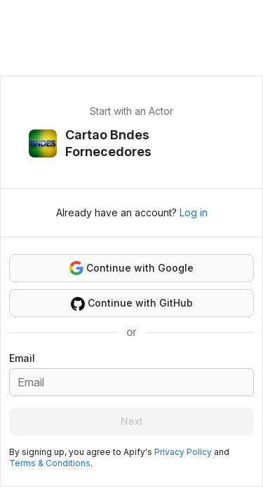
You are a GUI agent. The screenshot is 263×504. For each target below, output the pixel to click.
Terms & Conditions (49, 463)
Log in (194, 212)
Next (132, 421)
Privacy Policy (183, 452)
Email (22, 358)
